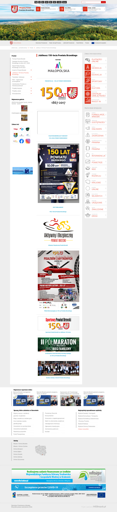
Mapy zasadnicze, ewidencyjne (23, 418)
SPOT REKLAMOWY (58, 207)
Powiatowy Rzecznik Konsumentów (51, 414)
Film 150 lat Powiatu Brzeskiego (58, 211)
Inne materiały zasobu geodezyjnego (20, 422)
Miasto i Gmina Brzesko (20, 443)
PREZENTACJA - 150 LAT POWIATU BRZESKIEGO (58, 81)
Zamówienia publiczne (51, 429)
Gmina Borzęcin (18, 449)
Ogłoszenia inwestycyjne (52, 426)
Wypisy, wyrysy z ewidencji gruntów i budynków (21, 415)
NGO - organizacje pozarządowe (17, 80)
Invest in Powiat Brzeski (19, 70)
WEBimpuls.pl (99, 506)
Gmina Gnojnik (18, 454)
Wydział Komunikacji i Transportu (88, 416)
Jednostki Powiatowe (68, 43)
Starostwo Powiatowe (41, 43)
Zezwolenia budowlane (20, 429)
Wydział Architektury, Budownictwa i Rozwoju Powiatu (88, 420)
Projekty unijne (16, 91)
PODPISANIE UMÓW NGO (19, 113)
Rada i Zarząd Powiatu (55, 43)
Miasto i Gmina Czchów (20, 446)
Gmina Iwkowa (18, 457)
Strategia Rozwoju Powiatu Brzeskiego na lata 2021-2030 (21, 62)
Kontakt (47, 431)
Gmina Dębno (17, 451)
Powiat (87, 43)
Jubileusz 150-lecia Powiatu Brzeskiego (20, 73)
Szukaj (103, 2)
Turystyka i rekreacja (18, 77)
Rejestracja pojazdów (20, 431)
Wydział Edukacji (83, 424)
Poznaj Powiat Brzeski (18, 59)
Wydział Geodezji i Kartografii (86, 413)
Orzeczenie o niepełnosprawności (54, 418)
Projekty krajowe (17, 88)
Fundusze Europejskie (98, 43)
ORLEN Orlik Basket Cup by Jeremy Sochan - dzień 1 (22, 103)
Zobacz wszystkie (83, 429)
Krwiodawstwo (16, 93)
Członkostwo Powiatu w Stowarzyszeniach (19, 84)
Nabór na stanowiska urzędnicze (54, 421)
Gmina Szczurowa (19, 459)
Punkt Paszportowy (19, 434)
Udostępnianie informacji (52, 423)
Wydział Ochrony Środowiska (86, 426)
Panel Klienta (79, 43)
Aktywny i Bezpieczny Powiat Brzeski (58, 245)
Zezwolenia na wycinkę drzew (22, 426)
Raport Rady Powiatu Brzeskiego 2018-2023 (18, 66)
